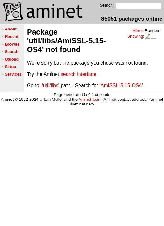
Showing (135, 36)
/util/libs (49, 85)
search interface (78, 74)
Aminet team (90, 99)
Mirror (137, 30)
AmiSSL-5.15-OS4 (121, 85)
